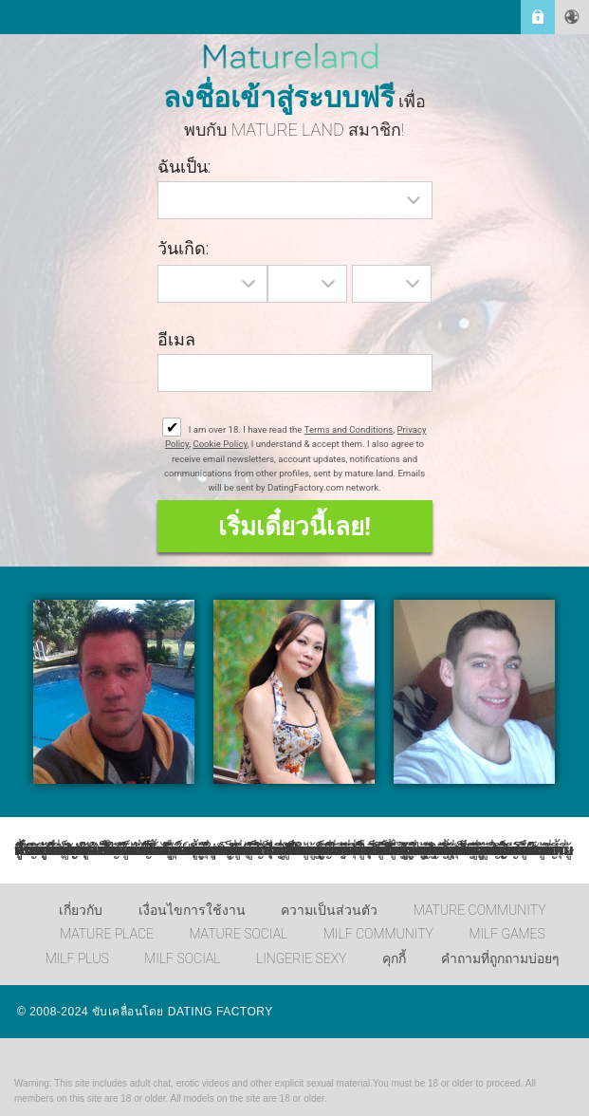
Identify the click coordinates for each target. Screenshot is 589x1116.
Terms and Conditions (349, 429)
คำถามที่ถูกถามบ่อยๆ (500, 958)
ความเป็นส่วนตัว (329, 910)
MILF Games (506, 933)
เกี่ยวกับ (80, 910)
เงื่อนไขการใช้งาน (192, 910)
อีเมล (176, 339)
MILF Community (378, 933)
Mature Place (107, 933)
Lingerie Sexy (301, 958)
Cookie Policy (220, 443)
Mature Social (238, 933)
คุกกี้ (394, 958)
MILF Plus (77, 958)
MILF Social (182, 958)
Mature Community (480, 910)
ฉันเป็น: (184, 167)
